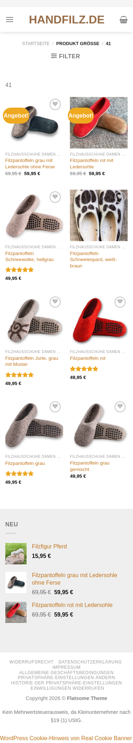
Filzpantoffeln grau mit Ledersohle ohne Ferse (30, 163)
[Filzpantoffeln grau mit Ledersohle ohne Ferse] (34, 122)
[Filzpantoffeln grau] (34, 425)
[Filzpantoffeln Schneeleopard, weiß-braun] (99, 215)
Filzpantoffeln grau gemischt (90, 466)
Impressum (66, 667)
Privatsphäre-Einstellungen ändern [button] (66, 677)
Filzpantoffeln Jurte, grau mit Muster (31, 361)
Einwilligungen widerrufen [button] (67, 688)
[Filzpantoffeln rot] (99, 320)
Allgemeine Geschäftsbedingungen (66, 672)
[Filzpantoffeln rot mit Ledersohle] (99, 122)
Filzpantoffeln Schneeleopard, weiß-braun (93, 260)
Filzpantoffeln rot (87, 358)
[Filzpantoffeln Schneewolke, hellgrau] (34, 215)
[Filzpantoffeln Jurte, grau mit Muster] (34, 320)
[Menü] (9, 19)
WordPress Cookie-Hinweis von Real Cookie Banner (66, 738)
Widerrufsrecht (31, 662)
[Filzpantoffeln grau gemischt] (99, 425)
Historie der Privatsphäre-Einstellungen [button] (66, 682)
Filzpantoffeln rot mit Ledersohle (91, 163)
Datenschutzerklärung (90, 662)
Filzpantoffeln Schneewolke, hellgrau (29, 256)
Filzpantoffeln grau (25, 463)
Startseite (36, 43)
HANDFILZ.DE (67, 19)
